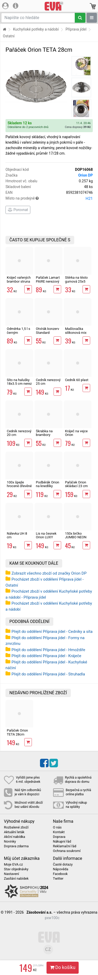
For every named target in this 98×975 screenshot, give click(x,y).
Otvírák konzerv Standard (47, 330)
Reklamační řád (64, 846)
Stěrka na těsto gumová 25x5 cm (76, 281)
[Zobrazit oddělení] (92, 18)
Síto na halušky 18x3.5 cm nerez (19, 382)
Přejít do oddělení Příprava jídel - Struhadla (48, 674)
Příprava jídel (76, 29)
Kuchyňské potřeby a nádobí (36, 29)
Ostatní (9, 36)
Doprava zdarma (16, 846)
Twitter (58, 878)
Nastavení (11, 874)
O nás (57, 827)
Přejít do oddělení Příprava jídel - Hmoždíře (48, 649)
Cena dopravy (78, 127)
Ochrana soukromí (67, 851)
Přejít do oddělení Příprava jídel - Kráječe (46, 655)
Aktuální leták (14, 832)
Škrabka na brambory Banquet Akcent (48, 435)
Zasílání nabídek (16, 878)
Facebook (60, 874)
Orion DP (85, 175)
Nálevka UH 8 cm (17, 535)
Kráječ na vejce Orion (76, 433)
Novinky (10, 841)
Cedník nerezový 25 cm (48, 382)
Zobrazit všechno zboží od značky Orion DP (49, 573)
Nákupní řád (62, 841)
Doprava (59, 837)
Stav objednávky (16, 869)
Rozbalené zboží (16, 827)
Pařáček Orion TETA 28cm (17, 732)
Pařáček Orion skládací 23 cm (76, 484)
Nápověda (60, 869)
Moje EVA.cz (13, 864)
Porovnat (18, 210)
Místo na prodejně (49, 198)
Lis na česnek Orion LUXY (46, 535)
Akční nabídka (14, 837)
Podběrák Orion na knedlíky (47, 484)
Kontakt (59, 832)
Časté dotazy (63, 864)
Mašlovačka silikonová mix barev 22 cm (76, 332)
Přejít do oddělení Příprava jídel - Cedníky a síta (52, 631)
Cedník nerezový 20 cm (19, 433)
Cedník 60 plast (76, 380)
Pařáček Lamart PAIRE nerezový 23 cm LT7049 (48, 281)
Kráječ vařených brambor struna (19, 279)
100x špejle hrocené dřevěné (19, 484)
